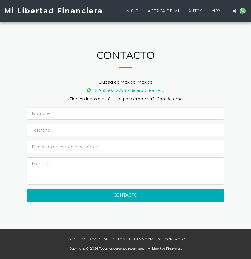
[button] (234, 11)
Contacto (125, 195)
